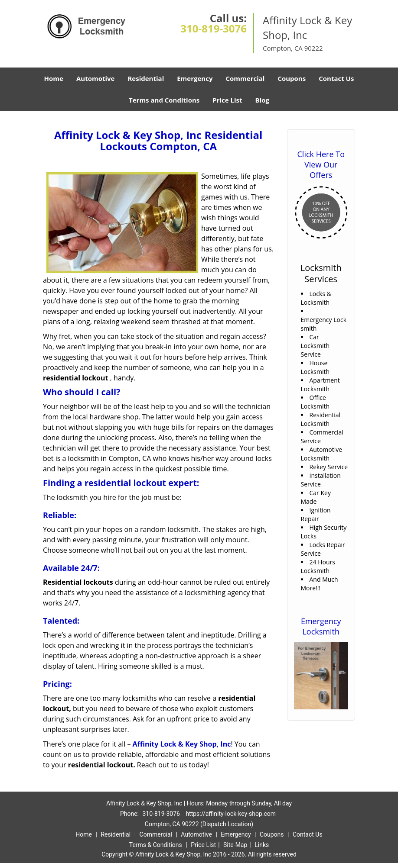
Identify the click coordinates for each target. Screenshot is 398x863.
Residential (145, 78)
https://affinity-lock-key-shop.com (231, 813)
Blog (262, 100)
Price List (227, 100)
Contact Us (336, 78)
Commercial (244, 78)
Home (53, 78)
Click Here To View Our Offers (321, 164)
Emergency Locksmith (321, 626)
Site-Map (235, 844)
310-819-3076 (213, 28)
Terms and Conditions (164, 100)
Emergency (194, 78)
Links (261, 844)
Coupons (291, 78)
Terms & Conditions (155, 844)
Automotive (95, 78)
